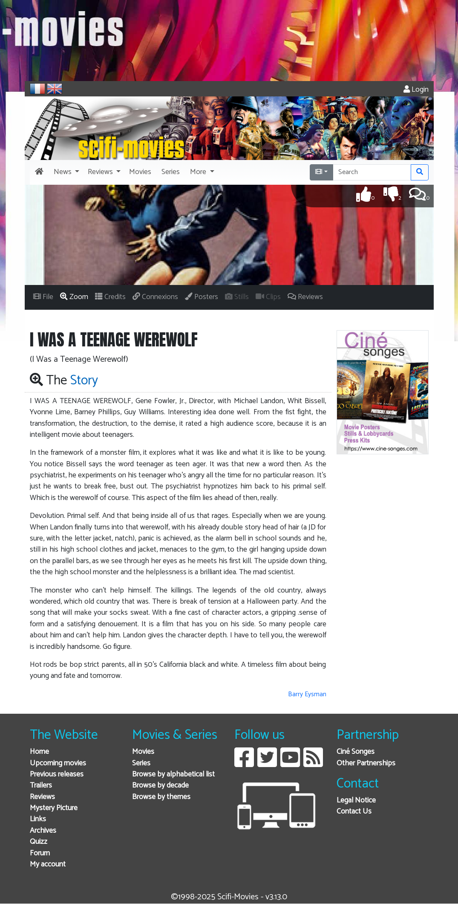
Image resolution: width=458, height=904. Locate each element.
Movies (143, 752)
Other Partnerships (366, 763)
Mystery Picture (54, 808)
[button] (66, 172)
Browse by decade (160, 785)
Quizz (38, 842)
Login (416, 90)
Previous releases (57, 774)
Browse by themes (161, 797)
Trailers (41, 785)
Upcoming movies (58, 763)
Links (38, 819)
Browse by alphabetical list (173, 774)
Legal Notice (356, 800)
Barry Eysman (307, 694)
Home (39, 752)
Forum (40, 853)
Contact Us (354, 811)
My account (48, 864)
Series (141, 763)
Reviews (42, 797)
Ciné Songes (355, 752)
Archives (43, 831)
